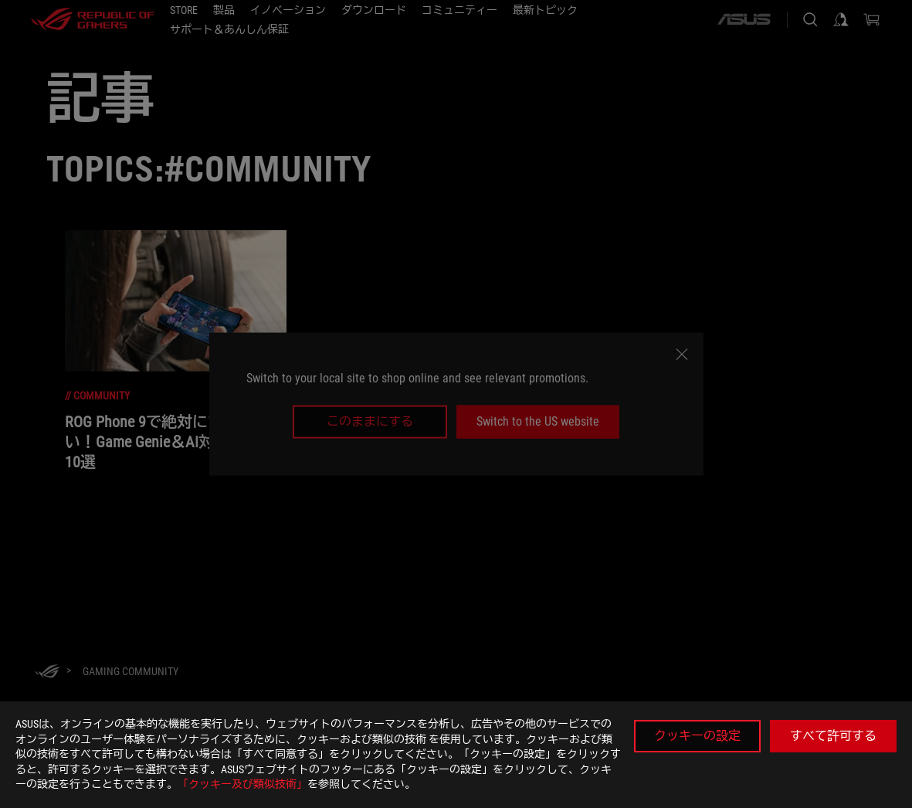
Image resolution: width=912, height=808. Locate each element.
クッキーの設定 (697, 735)
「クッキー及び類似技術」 (242, 784)
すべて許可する (833, 735)
